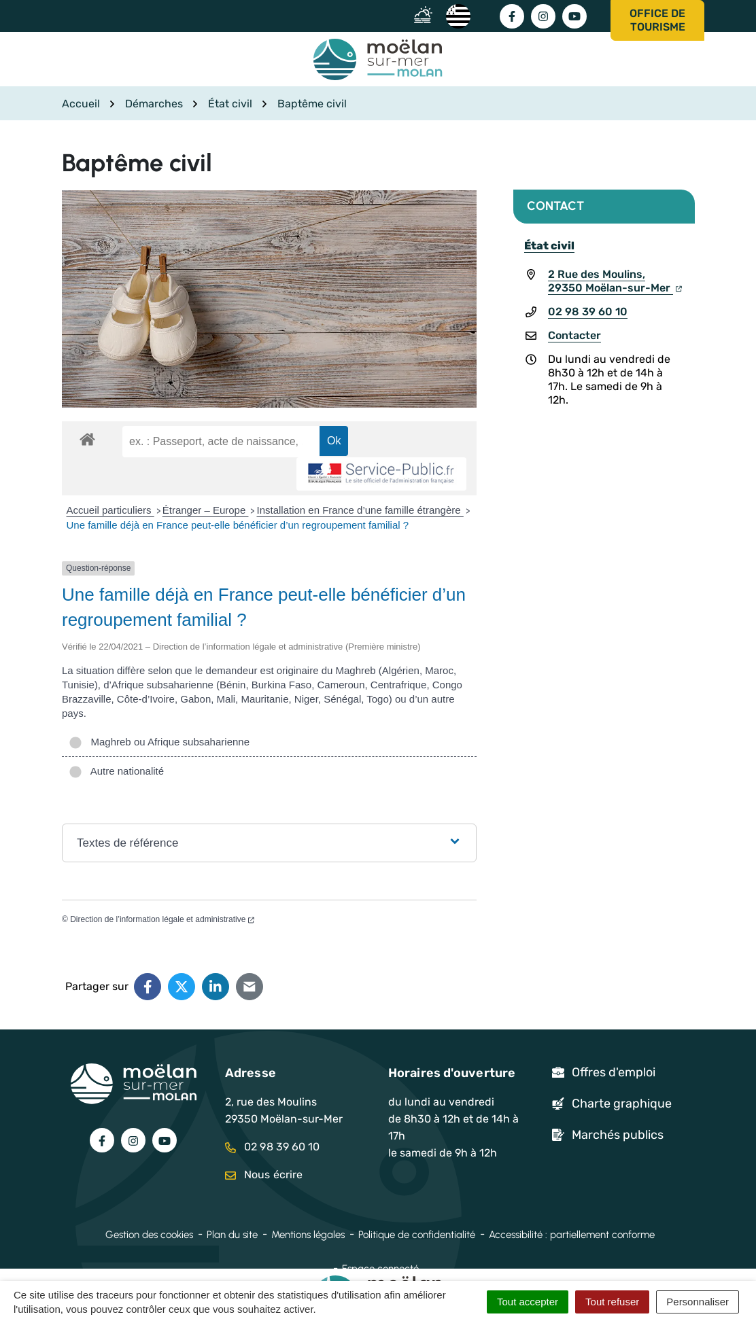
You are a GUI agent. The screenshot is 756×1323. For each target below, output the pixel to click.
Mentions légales (308, 1235)
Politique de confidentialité (416, 1235)
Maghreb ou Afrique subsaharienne (159, 741)
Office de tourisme (657, 20)
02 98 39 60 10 (588, 311)
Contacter (574, 335)
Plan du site (232, 1235)
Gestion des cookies (149, 1235)
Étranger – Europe (205, 510)
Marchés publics (618, 1134)
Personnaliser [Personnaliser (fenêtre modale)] (697, 1301)
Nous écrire (264, 1174)
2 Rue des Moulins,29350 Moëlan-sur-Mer (615, 281)
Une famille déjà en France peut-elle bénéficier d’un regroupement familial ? (238, 525)
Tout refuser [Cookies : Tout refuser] (612, 1301)
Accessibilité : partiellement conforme (572, 1235)
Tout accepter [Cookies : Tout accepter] (527, 1301)
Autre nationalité (116, 771)
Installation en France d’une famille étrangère (359, 510)
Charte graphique (622, 1103)
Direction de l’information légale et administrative (162, 919)
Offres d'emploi (613, 1072)
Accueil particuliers (110, 510)
